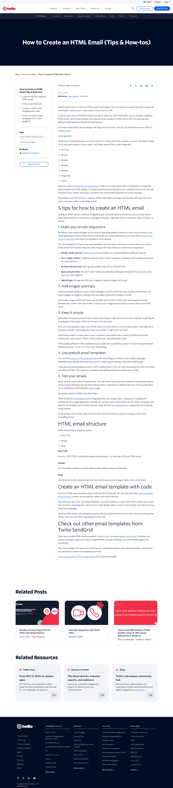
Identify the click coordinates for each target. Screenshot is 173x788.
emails (67, 131)
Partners (122, 16)
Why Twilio (81, 8)
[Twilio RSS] (153, 86)
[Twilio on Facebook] (18, 778)
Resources (96, 8)
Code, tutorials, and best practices (31, 137)
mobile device (122, 405)
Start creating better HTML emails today (76, 557)
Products (54, 8)
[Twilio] (9, 8)
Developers (68, 16)
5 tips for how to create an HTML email (34, 98)
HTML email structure (32, 104)
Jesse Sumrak (73, 96)
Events (112, 16)
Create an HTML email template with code (32, 109)
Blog (17, 74)
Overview (56, 16)
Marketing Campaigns (27, 142)
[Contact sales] (144, 8)
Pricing (108, 8)
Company (133, 16)
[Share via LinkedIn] (142, 86)
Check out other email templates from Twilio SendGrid (32, 119)
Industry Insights (84, 16)
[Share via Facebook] (131, 86)
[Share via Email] (147, 85)
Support (159, 2)
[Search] (133, 8)
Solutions (67, 8)
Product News (100, 16)
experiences (138, 690)
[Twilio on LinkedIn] (29, 778)
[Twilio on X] (24, 778)
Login (167, 2)
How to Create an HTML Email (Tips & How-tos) (31, 90)
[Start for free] (162, 8)
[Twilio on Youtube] (35, 778)
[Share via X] (136, 86)
